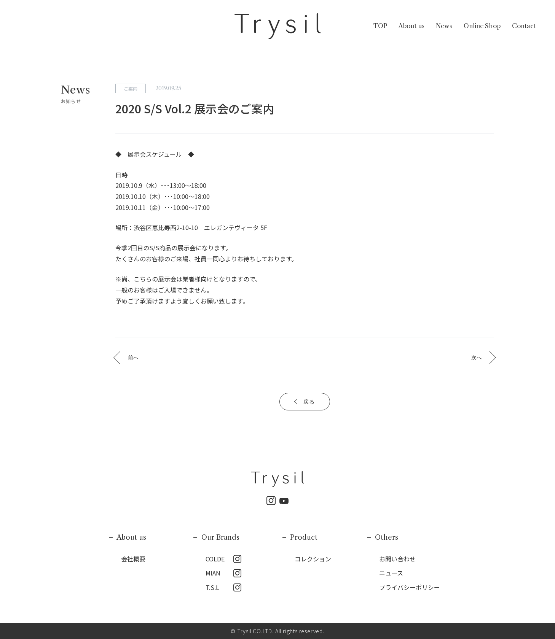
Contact (524, 26)
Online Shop (482, 26)
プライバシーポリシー (409, 587)
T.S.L (212, 587)
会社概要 (133, 558)
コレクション (313, 558)
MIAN (213, 572)
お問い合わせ (397, 558)
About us (411, 26)
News (444, 26)
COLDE (215, 558)
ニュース (391, 572)
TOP (380, 26)
